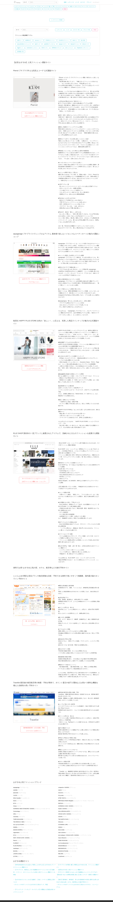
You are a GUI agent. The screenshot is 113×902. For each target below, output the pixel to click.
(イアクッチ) (63, 792)
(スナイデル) (18, 827)
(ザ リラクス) (22, 822)
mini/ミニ (75, 40)
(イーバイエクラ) (65, 795)
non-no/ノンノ (38, 40)
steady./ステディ (63, 44)
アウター (39, 6)
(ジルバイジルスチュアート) (25, 824)
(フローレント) (19, 843)
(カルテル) (65, 808)
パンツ (45, 9)
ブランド (89, 2)
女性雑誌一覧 (20, 51)
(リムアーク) (64, 853)
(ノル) (22, 837)
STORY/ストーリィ (50, 40)
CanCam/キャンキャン (32, 47)
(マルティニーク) (20, 848)
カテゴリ (82, 2)
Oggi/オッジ (20, 47)
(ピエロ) (17, 840)
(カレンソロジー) (21, 811)
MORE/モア (28, 40)
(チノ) (61, 827)
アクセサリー (58, 9)
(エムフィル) (17, 803)
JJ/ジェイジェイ (69, 47)
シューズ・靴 (47, 6)
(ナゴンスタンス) (20, 832)
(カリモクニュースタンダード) (31, 808)
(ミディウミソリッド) (67, 848)
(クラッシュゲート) (69, 814)
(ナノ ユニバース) (66, 832)
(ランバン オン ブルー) (23, 853)
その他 (16, 9)
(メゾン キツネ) (67, 851)
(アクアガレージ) (20, 787)
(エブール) (17, 800)
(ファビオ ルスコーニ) (68, 840)
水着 (71, 6)
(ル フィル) (18, 856)
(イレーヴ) (17, 795)
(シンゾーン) (64, 822)
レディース (71, 2)
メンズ (77, 2)
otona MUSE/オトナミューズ (24, 44)
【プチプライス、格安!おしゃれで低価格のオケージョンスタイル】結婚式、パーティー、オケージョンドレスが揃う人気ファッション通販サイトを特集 (34, 872)
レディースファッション (21, 6)
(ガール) (16, 814)
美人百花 (83, 40)
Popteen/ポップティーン (83, 47)
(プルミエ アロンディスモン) (70, 843)
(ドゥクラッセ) (65, 830)
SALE (65, 9)
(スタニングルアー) (68, 824)
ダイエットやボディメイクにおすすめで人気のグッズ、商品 (31, 884)
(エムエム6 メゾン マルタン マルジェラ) (76, 800)
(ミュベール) (18, 851)
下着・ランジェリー (57, 6)
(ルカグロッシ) (65, 856)
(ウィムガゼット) (21, 798)
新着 (65, 2)
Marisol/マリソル (75, 44)
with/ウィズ (37, 44)
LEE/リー (19, 40)
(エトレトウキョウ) (67, 798)
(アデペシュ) (66, 787)
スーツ (65, 6)
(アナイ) (62, 790)
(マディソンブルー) (67, 845)
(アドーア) (18, 790)
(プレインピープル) (22, 845)
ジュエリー (32, 6)
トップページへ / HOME (56, 20)
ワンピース (23, 9)
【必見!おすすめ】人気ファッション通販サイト (71, 869)
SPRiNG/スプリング (56, 47)
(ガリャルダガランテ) (69, 811)
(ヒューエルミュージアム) (69, 837)
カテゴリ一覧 (76, 29)
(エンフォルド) (64, 803)
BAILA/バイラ (85, 44)
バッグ (51, 9)
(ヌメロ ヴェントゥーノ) (20, 835)
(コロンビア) (19, 816)
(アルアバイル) (19, 792)
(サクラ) (62, 816)
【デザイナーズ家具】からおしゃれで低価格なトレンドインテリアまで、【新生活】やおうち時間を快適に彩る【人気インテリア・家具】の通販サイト (77, 874)
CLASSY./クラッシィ (64, 40)
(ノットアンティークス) (74, 835)
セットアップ (31, 9)
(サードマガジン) (22, 819)
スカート (39, 9)
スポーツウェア (78, 6)
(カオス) (17, 806)
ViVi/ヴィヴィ (44, 47)
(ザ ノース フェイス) (68, 819)
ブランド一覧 (86, 29)
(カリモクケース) (70, 806)
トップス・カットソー (89, 6)
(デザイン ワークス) (23, 830)
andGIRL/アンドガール (49, 44)
